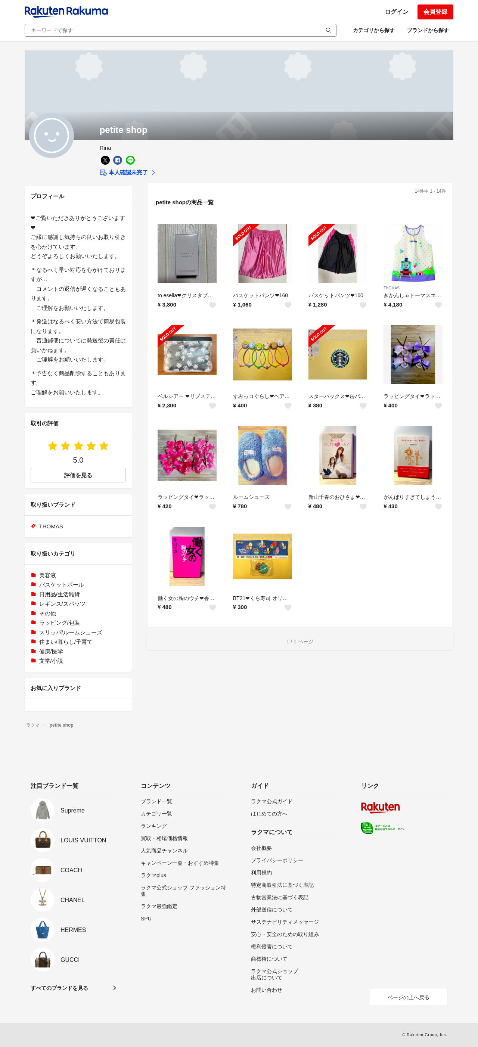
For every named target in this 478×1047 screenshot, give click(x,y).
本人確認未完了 (124, 173)
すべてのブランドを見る (59, 988)
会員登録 (435, 12)
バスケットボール (61, 584)
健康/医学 (51, 651)
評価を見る (78, 475)
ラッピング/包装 (59, 622)
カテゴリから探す (374, 30)
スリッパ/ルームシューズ (70, 632)
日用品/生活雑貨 (59, 594)
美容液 (47, 575)
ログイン (397, 12)
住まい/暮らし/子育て (66, 642)
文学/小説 (51, 661)
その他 (47, 613)
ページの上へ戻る (408, 997)
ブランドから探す (428, 30)
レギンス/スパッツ (62, 603)
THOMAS (392, 288)
